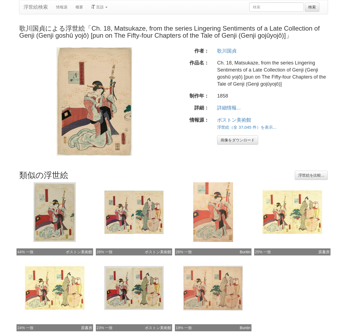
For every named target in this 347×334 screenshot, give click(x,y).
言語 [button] (99, 7)
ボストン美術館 (234, 120)
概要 (79, 7)
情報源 (61, 7)
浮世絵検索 (36, 7)
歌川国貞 (227, 51)
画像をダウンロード (238, 140)
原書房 (324, 252)
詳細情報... (229, 108)
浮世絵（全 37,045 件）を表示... (246, 127)
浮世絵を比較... (311, 175)
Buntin (245, 252)
